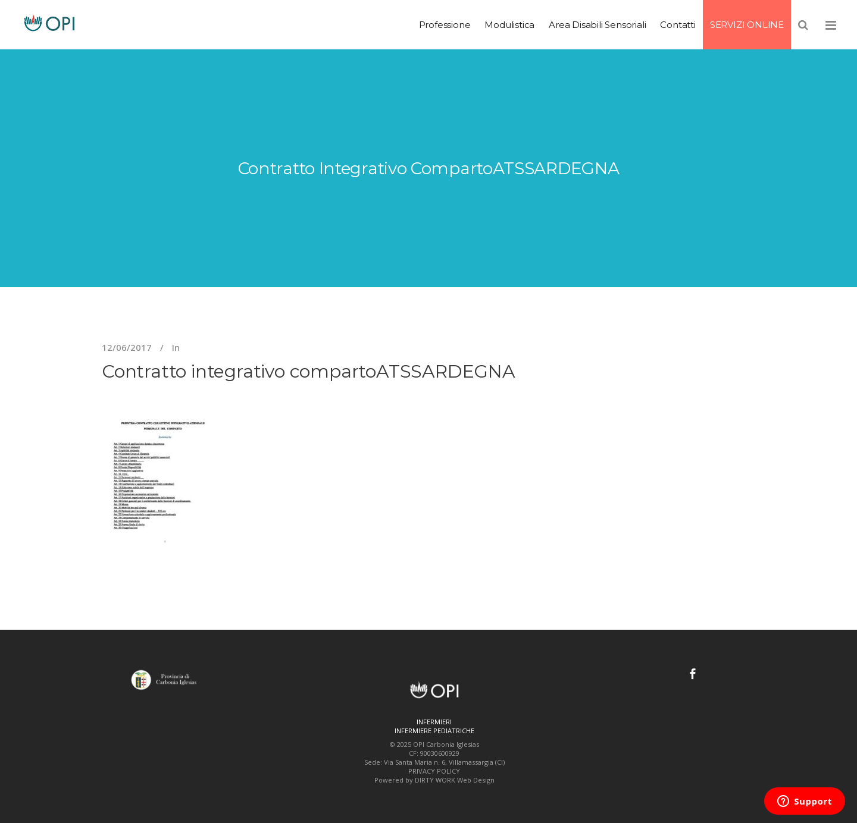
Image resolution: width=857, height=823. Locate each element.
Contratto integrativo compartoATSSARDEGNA (308, 371)
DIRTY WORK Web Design (455, 779)
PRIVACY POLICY (434, 771)
